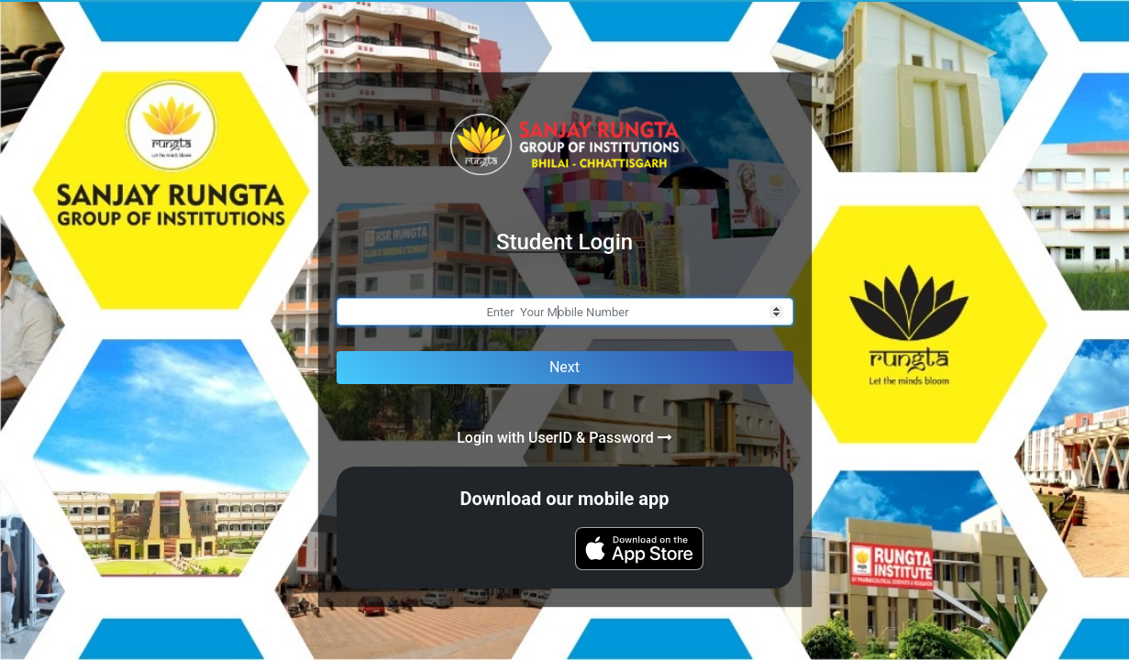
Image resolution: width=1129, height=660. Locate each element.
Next (564, 367)
